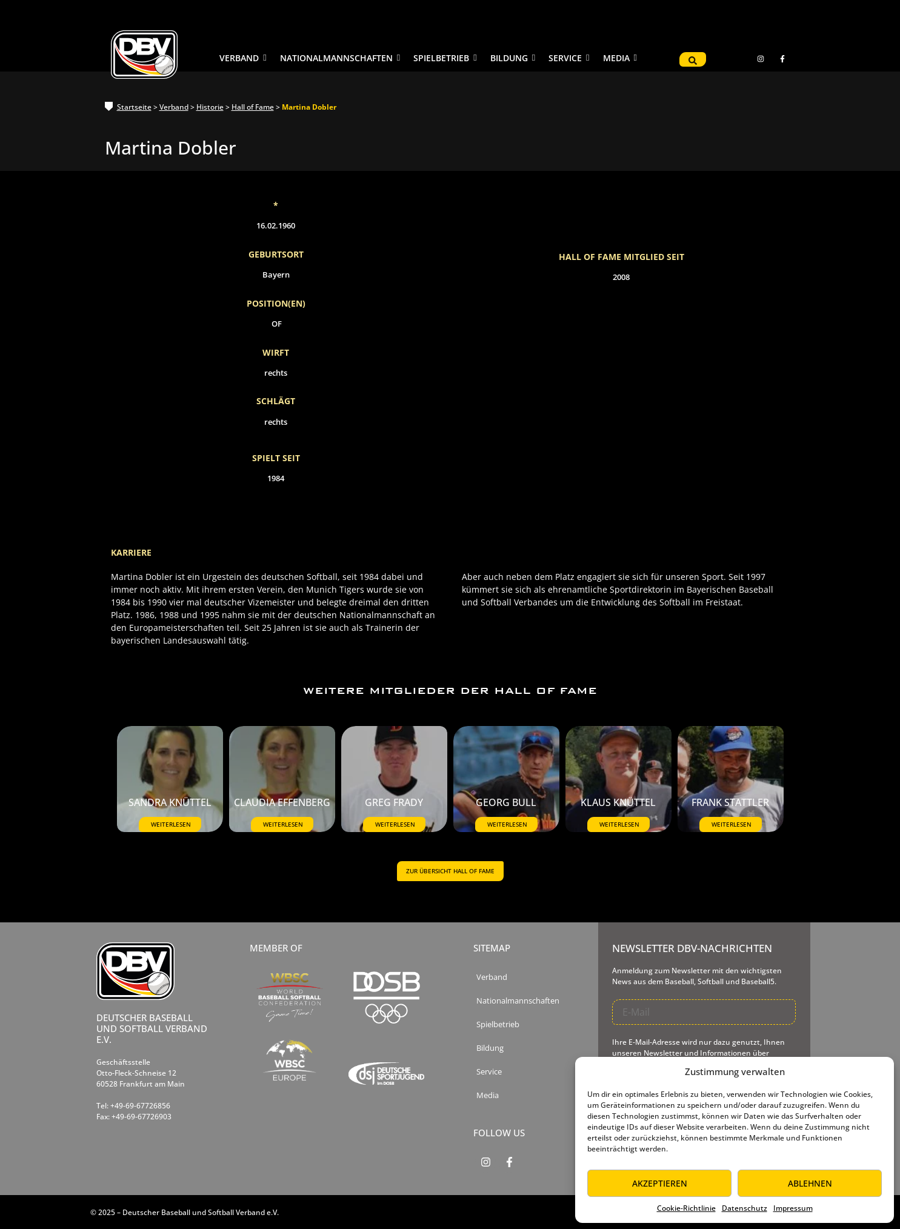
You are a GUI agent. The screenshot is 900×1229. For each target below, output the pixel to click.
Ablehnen (810, 1183)
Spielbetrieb (497, 1024)
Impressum (793, 1208)
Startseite (134, 107)
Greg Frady (394, 803)
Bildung (490, 1048)
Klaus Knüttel (618, 803)
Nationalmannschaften (517, 1001)
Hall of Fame (253, 107)
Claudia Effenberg (282, 803)
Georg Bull (506, 803)
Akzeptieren (659, 1183)
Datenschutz (744, 1208)
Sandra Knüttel (170, 803)
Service (489, 1072)
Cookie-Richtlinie (686, 1208)
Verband (173, 107)
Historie (210, 107)
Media (487, 1095)
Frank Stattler (730, 803)
